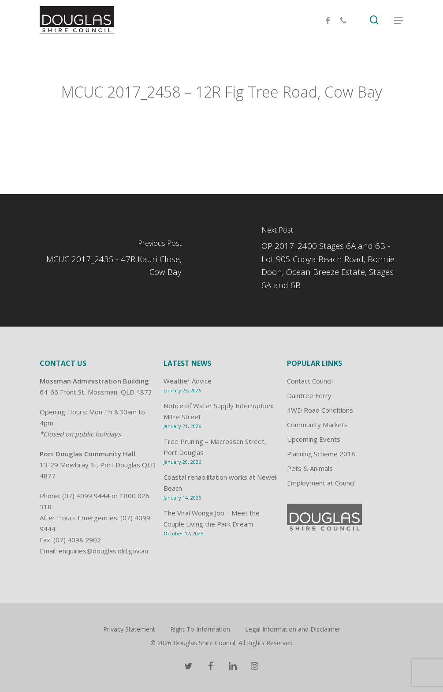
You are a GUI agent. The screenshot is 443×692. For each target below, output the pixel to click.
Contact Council (310, 380)
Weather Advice (188, 380)
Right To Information (200, 629)
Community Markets (317, 424)
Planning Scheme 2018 (321, 453)
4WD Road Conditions (320, 410)
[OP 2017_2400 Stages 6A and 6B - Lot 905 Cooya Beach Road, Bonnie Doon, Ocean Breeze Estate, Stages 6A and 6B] (332, 260)
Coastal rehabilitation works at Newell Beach (221, 483)
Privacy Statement (129, 629)
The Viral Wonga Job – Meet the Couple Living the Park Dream (212, 518)
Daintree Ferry (309, 395)
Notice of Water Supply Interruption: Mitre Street (218, 411)
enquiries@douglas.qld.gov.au (103, 550)
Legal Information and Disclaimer (292, 629)
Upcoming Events (313, 439)
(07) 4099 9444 (86, 495)
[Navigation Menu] (398, 21)
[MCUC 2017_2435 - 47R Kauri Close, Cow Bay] (111, 260)
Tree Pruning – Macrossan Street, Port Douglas (215, 447)
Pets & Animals (310, 468)
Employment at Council (321, 482)
